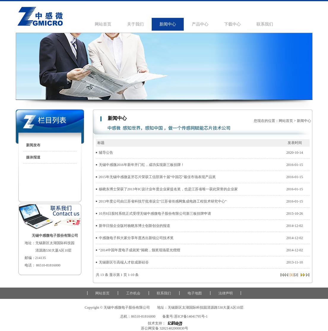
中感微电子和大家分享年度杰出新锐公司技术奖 (136, 238)
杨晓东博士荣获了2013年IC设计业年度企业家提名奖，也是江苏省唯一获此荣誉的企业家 (168, 189)
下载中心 (232, 24)
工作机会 (133, 293)
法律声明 (225, 293)
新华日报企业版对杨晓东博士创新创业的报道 (134, 226)
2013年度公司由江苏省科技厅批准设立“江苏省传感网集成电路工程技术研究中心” (163, 201)
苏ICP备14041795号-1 (191, 316)
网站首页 (103, 24)
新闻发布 (33, 145)
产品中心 (200, 24)
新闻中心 (167, 24)
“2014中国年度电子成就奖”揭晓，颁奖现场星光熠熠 (139, 250)
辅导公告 (106, 152)
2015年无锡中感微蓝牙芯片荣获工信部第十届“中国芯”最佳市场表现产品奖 (157, 177)
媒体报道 (33, 157)
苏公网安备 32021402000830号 (164, 328)
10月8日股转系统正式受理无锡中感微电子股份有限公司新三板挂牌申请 (155, 213)
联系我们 (264, 24)
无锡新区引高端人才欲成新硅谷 (124, 262)
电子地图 (195, 293)
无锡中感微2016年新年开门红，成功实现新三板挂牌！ (141, 165)
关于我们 (135, 24)
